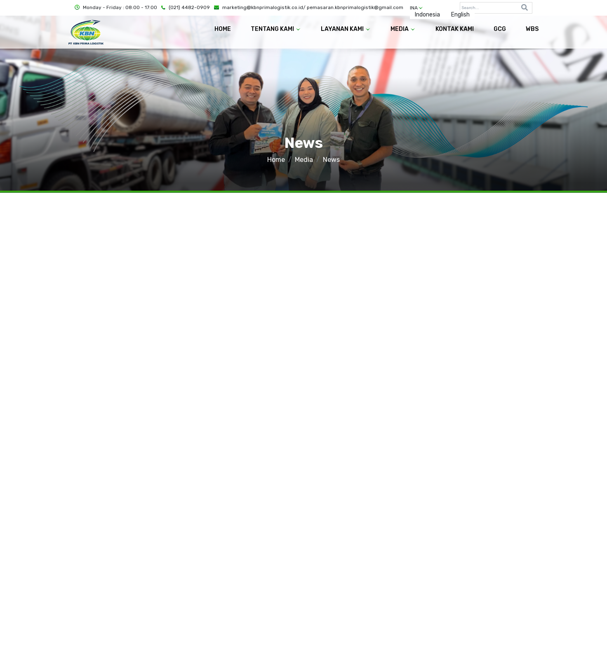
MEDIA (403, 29)
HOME (222, 29)
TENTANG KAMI (276, 29)
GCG (500, 29)
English (460, 14)
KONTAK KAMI (454, 29)
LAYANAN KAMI (346, 29)
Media (304, 160)
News (331, 160)
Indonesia (427, 14)
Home (276, 160)
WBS (532, 29)
